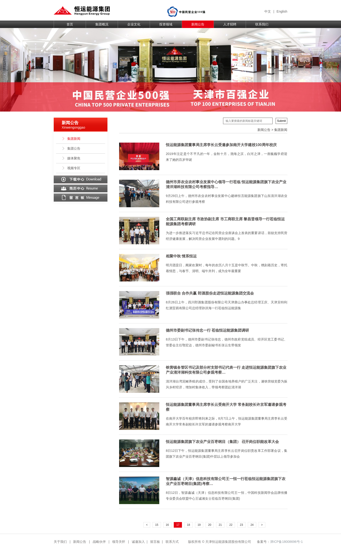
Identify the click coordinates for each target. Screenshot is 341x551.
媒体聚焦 (71, 158)
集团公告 (71, 148)
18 (188, 524)
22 (230, 524)
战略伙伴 (99, 542)
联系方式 (172, 542)
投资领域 (165, 24)
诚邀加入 (138, 542)
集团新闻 (71, 138)
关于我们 (60, 542)
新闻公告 (197, 24)
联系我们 (261, 24)
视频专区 (71, 168)
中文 (267, 11)
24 (251, 524)
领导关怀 (118, 542)
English (282, 11)
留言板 (155, 542)
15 (156, 524)
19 (199, 524)
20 (209, 524)
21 (220, 524)
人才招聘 (229, 24)
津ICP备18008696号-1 (286, 542)
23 (241, 524)
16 (167, 524)
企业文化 (133, 24)
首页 (70, 24)
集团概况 (101, 24)
